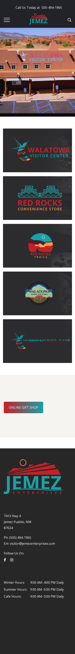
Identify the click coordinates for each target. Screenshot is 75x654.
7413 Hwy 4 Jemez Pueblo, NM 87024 (17, 522)
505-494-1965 (39, 7)
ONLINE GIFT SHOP (23, 407)
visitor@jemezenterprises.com (32, 543)
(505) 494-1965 (19, 537)
